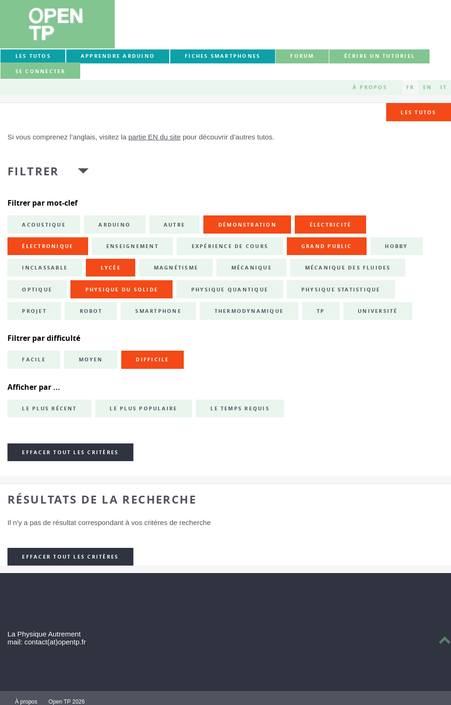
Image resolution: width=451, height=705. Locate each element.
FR (410, 87)
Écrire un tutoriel (379, 56)
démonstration (247, 224)
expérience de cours (230, 246)
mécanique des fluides (348, 267)
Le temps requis (240, 408)
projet (34, 311)
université (377, 311)
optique (37, 289)
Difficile (152, 359)
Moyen (91, 359)
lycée (111, 267)
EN (427, 87)
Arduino (114, 224)
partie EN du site (154, 137)
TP (321, 311)
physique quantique (229, 289)
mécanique (251, 267)
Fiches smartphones (222, 56)
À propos (370, 87)
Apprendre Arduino (118, 56)
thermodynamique (249, 311)
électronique (47, 246)
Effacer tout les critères (70, 452)
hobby (396, 246)
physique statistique (341, 289)
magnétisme (176, 267)
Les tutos (33, 56)
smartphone (158, 311)
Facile (33, 359)
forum (302, 56)
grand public (326, 246)
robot (91, 311)
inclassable (45, 267)
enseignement (132, 246)
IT (443, 87)
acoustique (43, 224)
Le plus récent (49, 408)
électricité (331, 224)
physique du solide (121, 289)
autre (174, 224)
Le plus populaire (143, 408)
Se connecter (40, 71)
